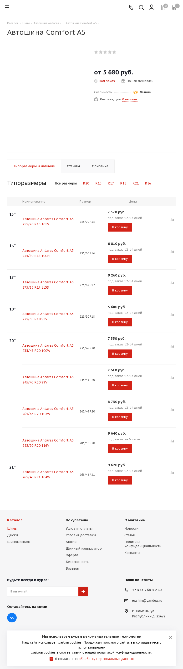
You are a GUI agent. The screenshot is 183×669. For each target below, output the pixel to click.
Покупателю (77, 520)
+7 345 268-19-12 (147, 589)
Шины (12, 528)
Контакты (132, 553)
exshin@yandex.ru (147, 600)
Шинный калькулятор (84, 548)
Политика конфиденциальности (142, 544)
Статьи (129, 535)
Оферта (72, 555)
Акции (71, 542)
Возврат (72, 568)
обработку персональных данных (106, 658)
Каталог (14, 520)
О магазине (134, 520)
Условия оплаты (79, 528)
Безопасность (77, 562)
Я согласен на (94, 658)
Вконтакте (12, 617)
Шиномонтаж (18, 542)
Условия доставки (81, 535)
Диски (12, 535)
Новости (131, 528)
